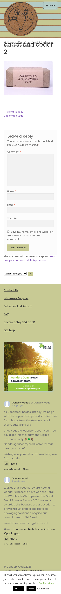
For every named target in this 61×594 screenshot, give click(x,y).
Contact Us (11, 290)
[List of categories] (15, 273)
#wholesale (35, 529)
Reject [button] (31, 588)
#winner (21, 529)
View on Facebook (12, 469)
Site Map (9, 330)
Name (11, 191)
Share (25, 469)
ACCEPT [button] (18, 588)
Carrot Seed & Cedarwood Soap (13, 113)
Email (11, 204)
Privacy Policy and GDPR (19, 322)
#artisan (49, 529)
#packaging (12, 533)
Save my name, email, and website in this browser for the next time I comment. (30, 235)
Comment (14, 151)
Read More (43, 588)
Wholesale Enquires (16, 298)
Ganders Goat (20, 402)
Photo (10, 464)
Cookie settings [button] (46, 583)
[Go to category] (30, 274)
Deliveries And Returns (18, 306)
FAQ (6, 314)
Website (12, 218)
